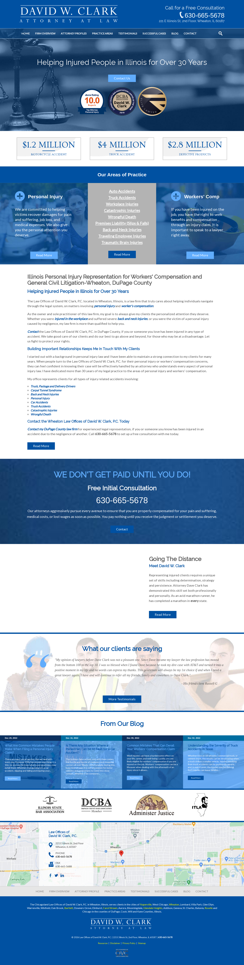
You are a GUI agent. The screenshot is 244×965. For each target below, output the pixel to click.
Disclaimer (115, 943)
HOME (40, 891)
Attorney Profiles (74, 33)
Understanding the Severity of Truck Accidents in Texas (213, 747)
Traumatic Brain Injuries (122, 242)
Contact (190, 33)
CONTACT (202, 891)
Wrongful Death (122, 216)
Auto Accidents (122, 191)
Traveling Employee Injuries (122, 236)
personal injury (104, 306)
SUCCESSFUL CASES (166, 891)
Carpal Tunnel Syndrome (46, 390)
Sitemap (142, 943)
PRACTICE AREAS (114, 891)
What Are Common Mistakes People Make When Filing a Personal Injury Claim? (30, 749)
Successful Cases (154, 33)
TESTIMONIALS (140, 891)
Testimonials (127, 33)
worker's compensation (137, 306)
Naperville (146, 904)
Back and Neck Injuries (122, 229)
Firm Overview (45, 33)
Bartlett (68, 907)
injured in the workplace (71, 319)
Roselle (209, 907)
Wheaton (174, 904)
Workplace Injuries (122, 204)
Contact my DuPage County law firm (52, 429)
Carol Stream (110, 907)
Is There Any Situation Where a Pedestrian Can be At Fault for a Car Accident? (90, 749)
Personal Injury (40, 398)
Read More (44, 255)
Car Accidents (39, 402)
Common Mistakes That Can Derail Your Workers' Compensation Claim (151, 747)
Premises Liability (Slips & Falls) (122, 223)
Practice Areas (102, 33)
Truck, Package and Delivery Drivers (53, 386)
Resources (103, 943)
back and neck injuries (132, 319)
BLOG (186, 891)
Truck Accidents (122, 197)
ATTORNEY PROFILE (87, 891)
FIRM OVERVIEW (59, 891)
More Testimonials (122, 699)
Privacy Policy (129, 943)
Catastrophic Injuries (122, 210)
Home (25, 33)
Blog (174, 33)
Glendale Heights (152, 907)
